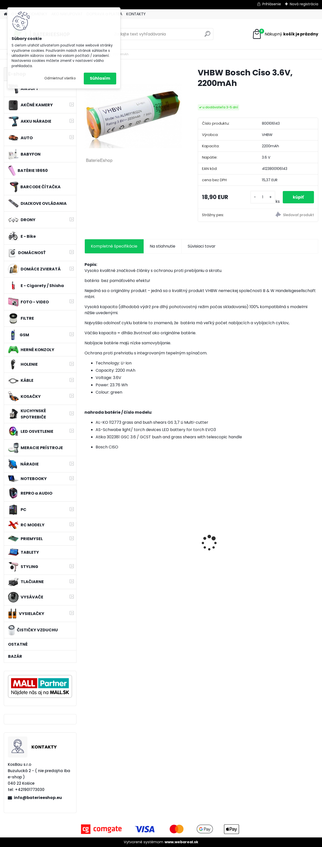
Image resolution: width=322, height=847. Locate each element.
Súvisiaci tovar (202, 246)
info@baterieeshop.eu (38, 798)
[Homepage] (5, 14)
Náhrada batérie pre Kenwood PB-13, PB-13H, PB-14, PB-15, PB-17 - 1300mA (288, 542)
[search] (207, 36)
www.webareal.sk (181, 841)
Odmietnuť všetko (60, 78)
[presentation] (87, 534)
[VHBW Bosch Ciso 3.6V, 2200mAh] (133, 115)
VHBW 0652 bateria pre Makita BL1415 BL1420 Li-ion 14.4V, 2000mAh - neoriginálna (111, 537)
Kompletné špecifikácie (114, 246)
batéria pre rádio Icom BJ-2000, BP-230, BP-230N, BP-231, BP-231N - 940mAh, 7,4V (169, 542)
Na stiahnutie (162, 246)
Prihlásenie (271, 4)
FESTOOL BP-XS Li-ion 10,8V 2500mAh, (227, 539)
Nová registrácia (304, 4)
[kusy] (262, 197)
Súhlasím (100, 78)
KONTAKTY (136, 14)
